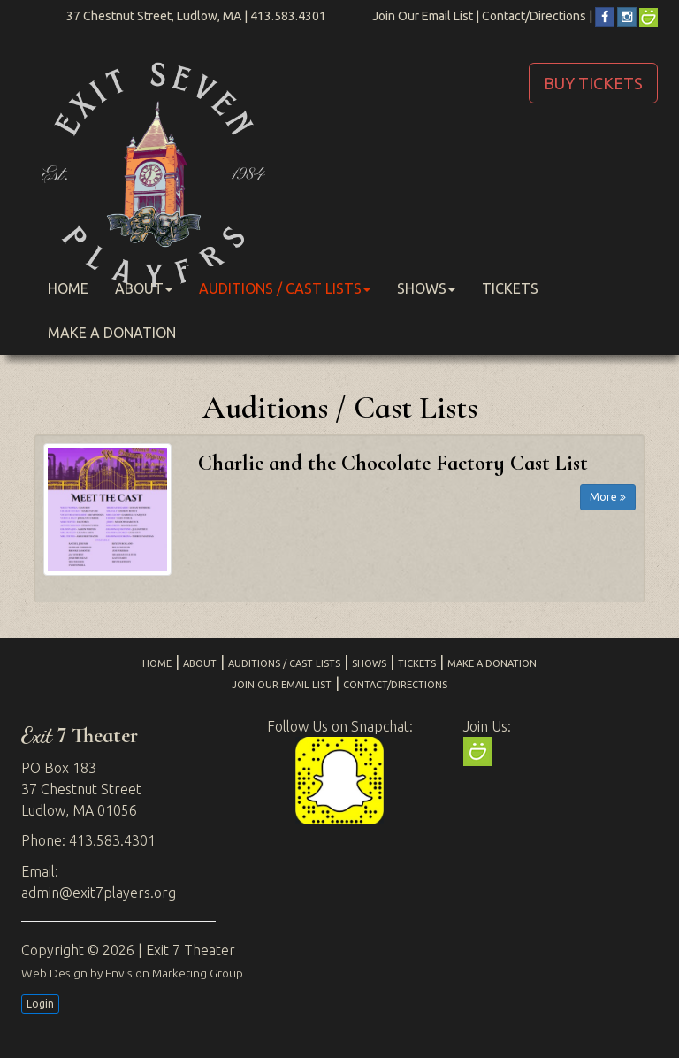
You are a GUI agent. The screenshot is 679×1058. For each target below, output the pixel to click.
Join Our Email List (422, 16)
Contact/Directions (534, 16)
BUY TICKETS (593, 83)
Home (68, 288)
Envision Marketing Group (174, 973)
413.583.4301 (288, 16)
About (143, 288)
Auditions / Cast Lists (284, 288)
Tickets (510, 288)
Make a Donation (112, 333)
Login (40, 1003)
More (608, 496)
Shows (426, 288)
